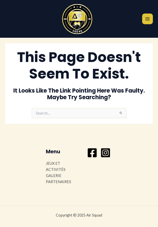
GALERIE (53, 175)
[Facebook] (92, 153)
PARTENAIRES (58, 182)
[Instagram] (105, 153)
